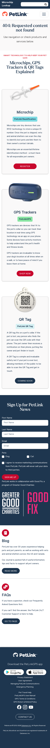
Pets (4, 453)
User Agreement (25, 662)
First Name (7, 418)
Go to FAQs (11, 621)
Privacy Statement (25, 659)
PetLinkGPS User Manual (25, 677)
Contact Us (25, 698)
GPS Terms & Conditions (25, 680)
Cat (32, 456)
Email (4, 441)
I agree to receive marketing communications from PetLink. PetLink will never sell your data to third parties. (26, 466)
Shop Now (25, 274)
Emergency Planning (25, 668)
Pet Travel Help (25, 674)
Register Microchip (25, 167)
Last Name (7, 430)
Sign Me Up (10, 477)
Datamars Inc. (26, 707)
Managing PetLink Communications (25, 665)
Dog (7, 456)
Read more (11, 571)
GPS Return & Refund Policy (25, 683)
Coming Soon (25, 381)
